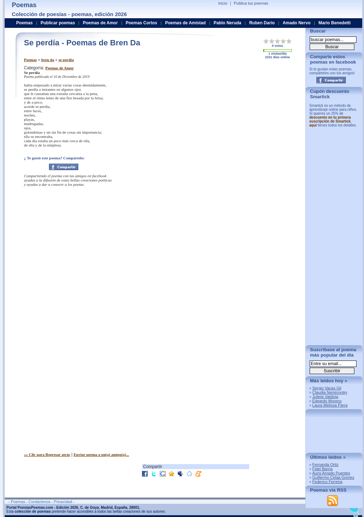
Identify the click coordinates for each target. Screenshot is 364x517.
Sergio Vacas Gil (326, 388)
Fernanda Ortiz (325, 464)
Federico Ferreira (327, 481)
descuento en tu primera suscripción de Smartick (330, 119)
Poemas (30, 60)
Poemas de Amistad (185, 22)
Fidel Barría (322, 469)
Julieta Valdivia (325, 396)
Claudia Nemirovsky (329, 392)
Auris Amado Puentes (331, 473)
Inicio (222, 3)
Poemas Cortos (141, 22)
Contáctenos (39, 501)
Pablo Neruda (227, 22)
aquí (313, 125)
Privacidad (63, 501)
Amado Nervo (296, 22)
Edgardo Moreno (326, 401)
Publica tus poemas (251, 3)
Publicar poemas (58, 22)
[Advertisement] (240, 115)
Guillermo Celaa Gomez (333, 477)
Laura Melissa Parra (329, 405)
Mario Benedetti (335, 22)
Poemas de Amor (59, 68)
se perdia (66, 60)
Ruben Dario (262, 22)
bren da (47, 60)
